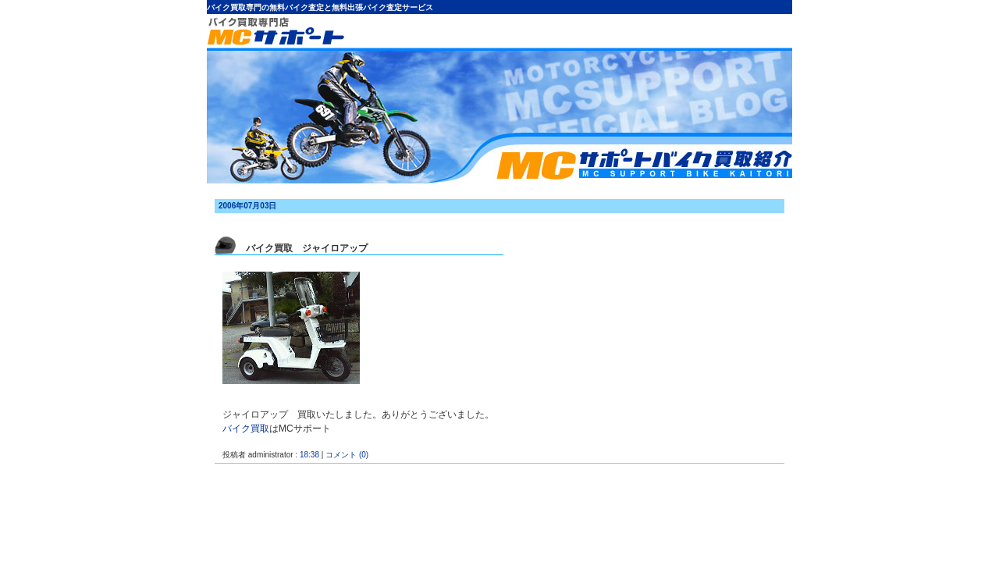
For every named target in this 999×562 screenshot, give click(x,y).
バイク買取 (245, 428)
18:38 (309, 454)
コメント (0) (346, 454)
